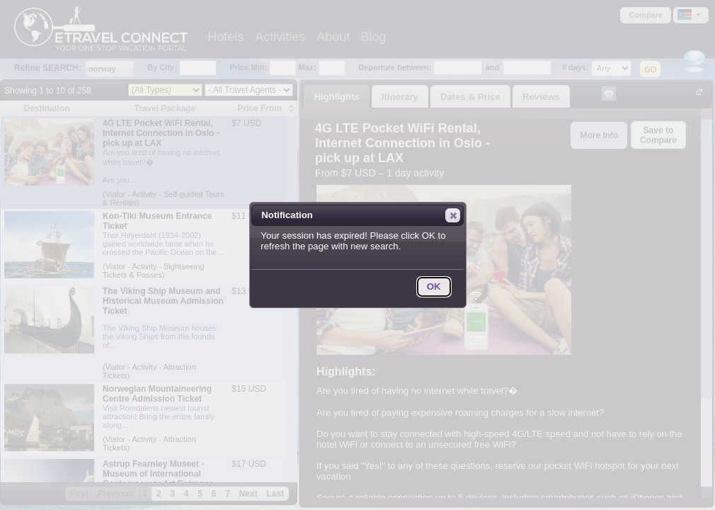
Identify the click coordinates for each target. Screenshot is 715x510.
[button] (452, 215)
